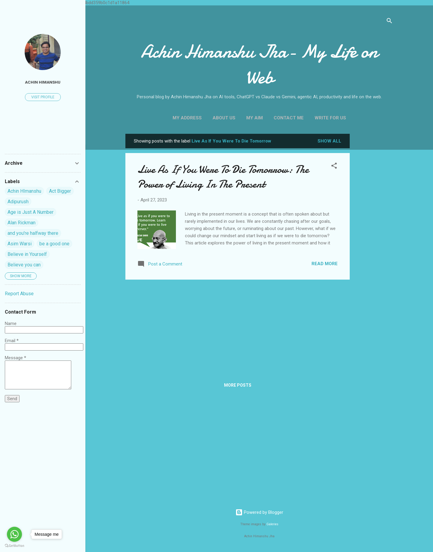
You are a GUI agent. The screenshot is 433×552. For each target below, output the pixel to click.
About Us (224, 118)
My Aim (254, 118)
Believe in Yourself (27, 254)
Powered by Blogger (259, 512)
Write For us (330, 118)
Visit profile (42, 97)
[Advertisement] (374, 224)
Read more (325, 263)
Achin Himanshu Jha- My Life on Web (259, 64)
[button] (334, 166)
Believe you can (24, 265)
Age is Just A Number (31, 212)
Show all (329, 141)
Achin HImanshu (24, 191)
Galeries (272, 524)
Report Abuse (19, 293)
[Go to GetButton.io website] (14, 546)
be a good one (54, 244)
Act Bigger (60, 191)
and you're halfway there (33, 233)
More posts (237, 385)
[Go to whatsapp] (14, 534)
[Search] (389, 22)
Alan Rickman (21, 222)
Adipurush (18, 201)
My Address (187, 118)
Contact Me (289, 118)
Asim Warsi (20, 244)
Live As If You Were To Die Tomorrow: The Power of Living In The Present (223, 177)
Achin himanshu (42, 82)
